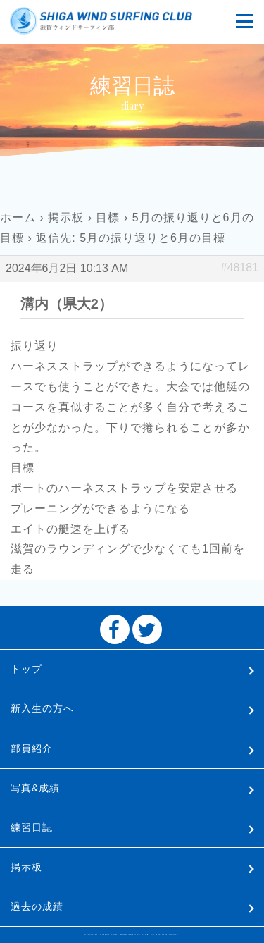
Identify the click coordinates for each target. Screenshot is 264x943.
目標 (108, 217)
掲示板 (66, 217)
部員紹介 (32, 748)
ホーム (18, 217)
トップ (26, 668)
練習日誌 (32, 827)
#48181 (239, 267)
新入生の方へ (42, 708)
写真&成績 (35, 788)
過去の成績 (37, 906)
